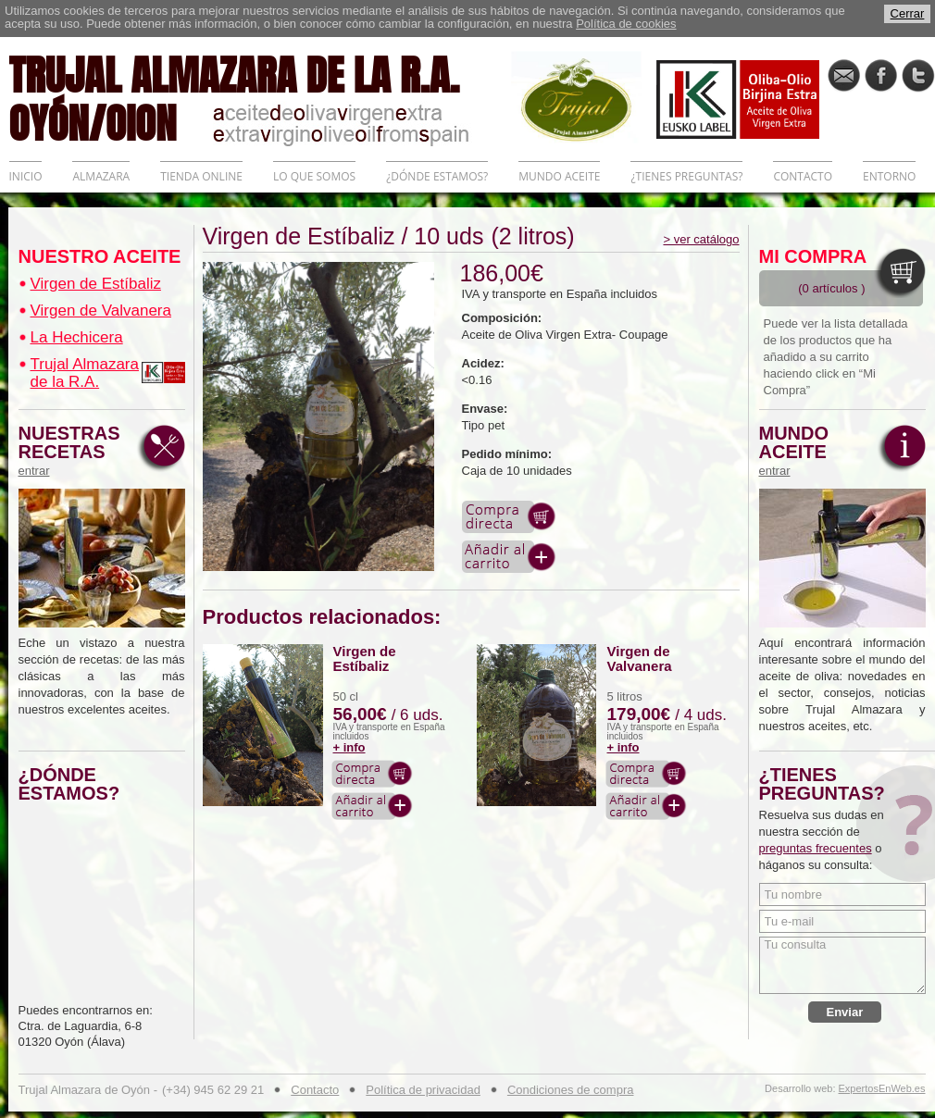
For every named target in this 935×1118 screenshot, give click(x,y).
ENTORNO (889, 176)
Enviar (845, 1012)
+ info (349, 747)
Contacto (315, 1090)
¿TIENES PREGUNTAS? (686, 176)
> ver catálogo (701, 239)
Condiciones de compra (570, 1090)
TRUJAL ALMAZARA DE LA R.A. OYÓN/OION (260, 97)
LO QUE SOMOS (314, 176)
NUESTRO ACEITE (100, 256)
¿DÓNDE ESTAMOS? (437, 176)
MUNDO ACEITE (559, 176)
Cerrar (908, 13)
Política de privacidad (423, 1090)
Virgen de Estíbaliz (96, 283)
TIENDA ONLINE (201, 176)
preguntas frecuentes (815, 848)
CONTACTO (802, 176)
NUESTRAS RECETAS (74, 451)
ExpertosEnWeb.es (882, 1089)
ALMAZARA (101, 176)
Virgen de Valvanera (101, 310)
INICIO (26, 176)
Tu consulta (842, 965)
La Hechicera (77, 337)
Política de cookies (626, 24)
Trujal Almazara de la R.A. (85, 373)
